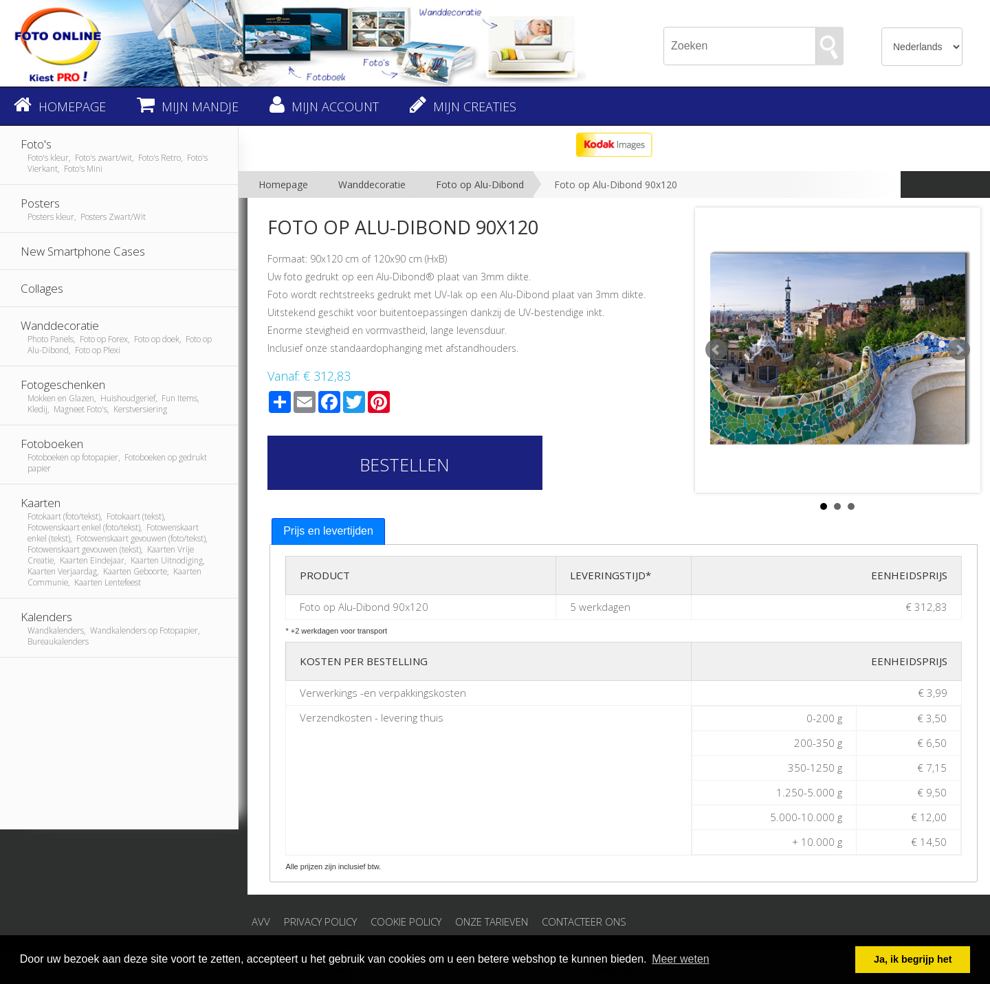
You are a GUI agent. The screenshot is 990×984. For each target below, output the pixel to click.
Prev (716, 350)
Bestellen (405, 464)
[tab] (328, 531)
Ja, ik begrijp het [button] (913, 959)
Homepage (283, 184)
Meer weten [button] (681, 959)
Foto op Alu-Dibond (480, 184)
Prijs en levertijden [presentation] (328, 531)
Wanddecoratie (372, 184)
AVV (261, 921)
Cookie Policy (406, 921)
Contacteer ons (584, 921)
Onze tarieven (491, 921)
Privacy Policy (320, 921)
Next (959, 350)
